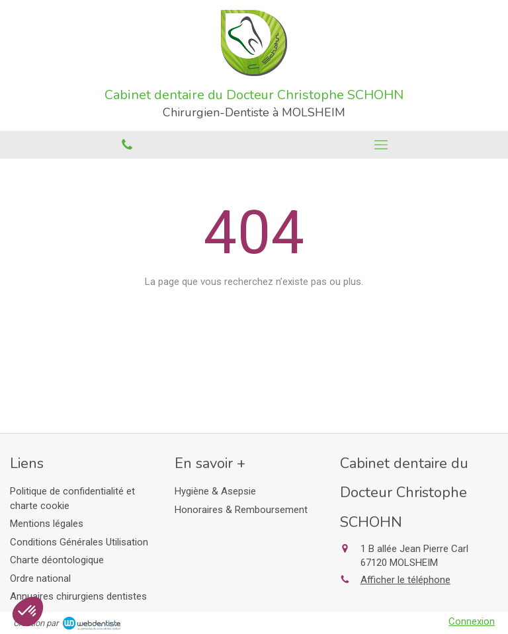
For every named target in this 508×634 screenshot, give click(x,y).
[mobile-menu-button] (381, 145)
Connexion (471, 621)
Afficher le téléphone (405, 580)
